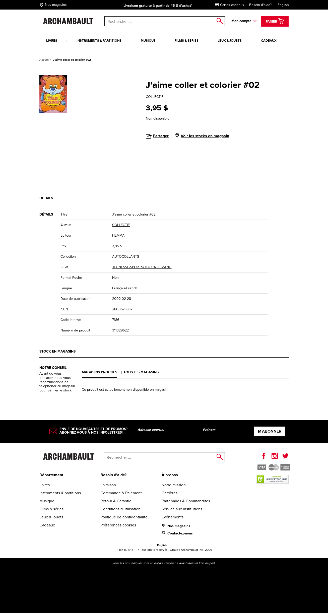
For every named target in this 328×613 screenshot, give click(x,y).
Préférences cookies (118, 525)
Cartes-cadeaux (229, 5)
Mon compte (241, 20)
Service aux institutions (182, 509)
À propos (170, 475)
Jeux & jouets (230, 40)
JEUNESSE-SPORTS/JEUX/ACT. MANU (141, 267)
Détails (46, 197)
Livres (51, 40)
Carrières (169, 493)
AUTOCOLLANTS (125, 256)
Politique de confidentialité (124, 517)
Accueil (44, 59)
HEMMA (118, 235)
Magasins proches (99, 372)
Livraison (108, 485)
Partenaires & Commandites (186, 501)
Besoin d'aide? (260, 5)
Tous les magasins (141, 372)
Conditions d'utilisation (120, 509)
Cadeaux (269, 40)
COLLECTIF (154, 96)
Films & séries (187, 40)
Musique (148, 40)
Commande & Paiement (121, 493)
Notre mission (174, 485)
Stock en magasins (57, 351)
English (283, 5)
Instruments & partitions (99, 40)
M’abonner (269, 431)
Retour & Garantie (116, 501)
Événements (172, 517)
